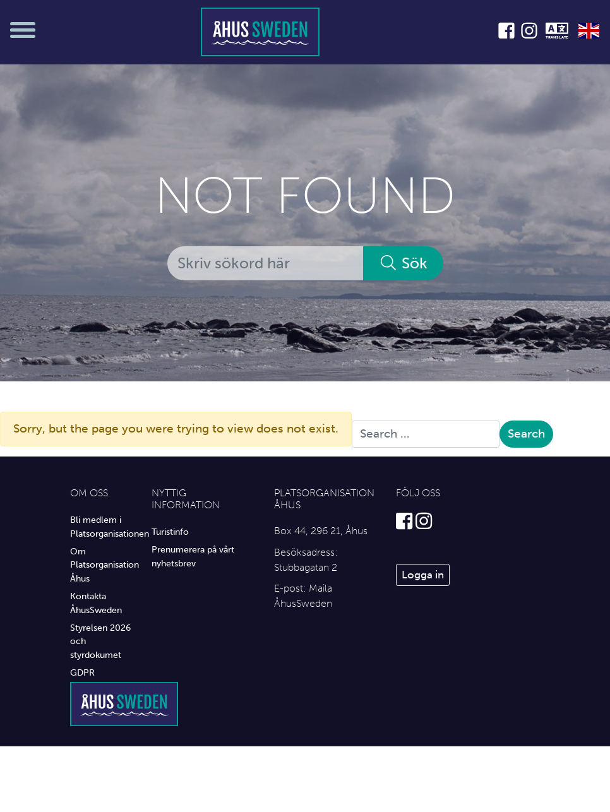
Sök (403, 263)
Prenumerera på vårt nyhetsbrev (193, 556)
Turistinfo (170, 531)
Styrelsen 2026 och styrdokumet (100, 641)
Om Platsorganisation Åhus (101, 565)
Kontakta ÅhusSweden (96, 603)
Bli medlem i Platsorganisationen (101, 526)
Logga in (423, 574)
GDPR (82, 672)
